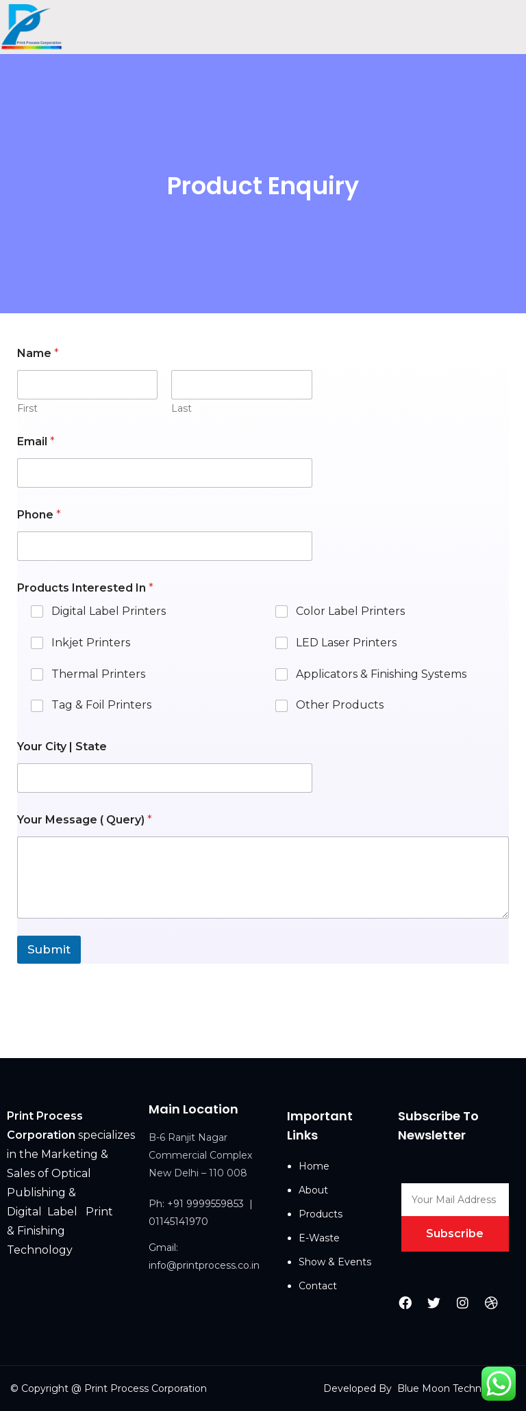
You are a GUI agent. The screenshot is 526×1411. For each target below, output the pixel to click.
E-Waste (319, 1238)
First (27, 408)
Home (314, 1166)
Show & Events (335, 1262)
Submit (49, 949)
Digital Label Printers (108, 611)
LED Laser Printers (346, 642)
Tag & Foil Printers (101, 704)
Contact (318, 1286)
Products (320, 1214)
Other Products (340, 704)
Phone (39, 514)
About (313, 1190)
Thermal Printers (98, 673)
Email (36, 441)
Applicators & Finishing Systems (381, 673)
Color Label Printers (350, 611)
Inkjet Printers (90, 642)
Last (181, 408)
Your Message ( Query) (84, 819)
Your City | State (62, 746)
